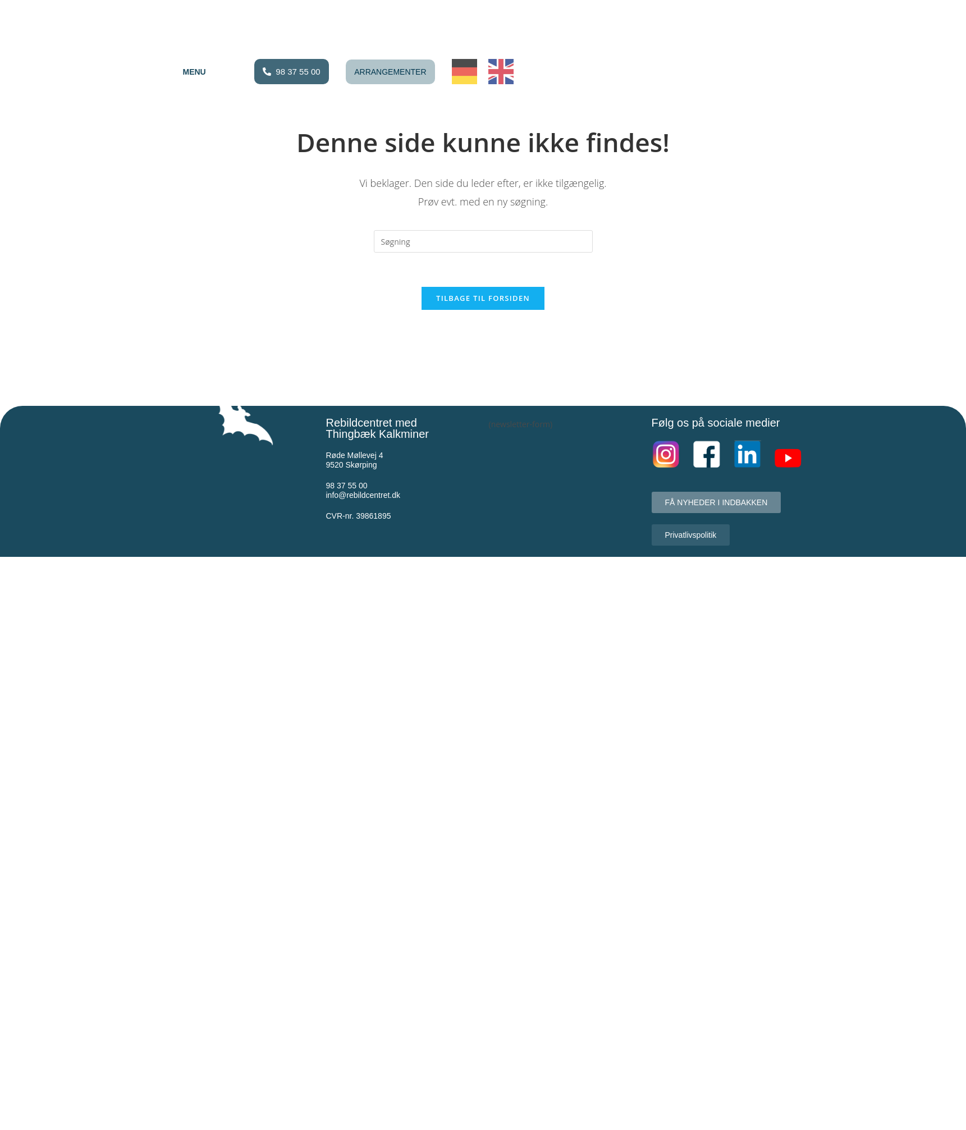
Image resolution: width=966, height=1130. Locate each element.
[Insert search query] (483, 241)
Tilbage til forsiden (483, 298)
